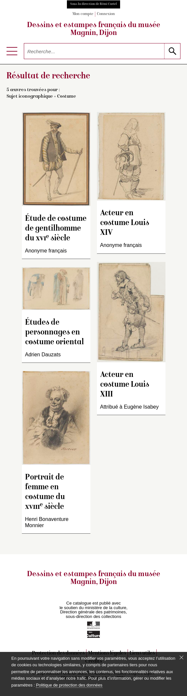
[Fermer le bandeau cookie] (181, 657)
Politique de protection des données (69, 685)
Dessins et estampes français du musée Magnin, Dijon (93, 29)
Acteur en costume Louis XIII (124, 385)
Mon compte (82, 14)
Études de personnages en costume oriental (54, 333)
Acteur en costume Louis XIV (124, 223)
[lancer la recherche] (172, 51)
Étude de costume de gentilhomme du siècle (55, 229)
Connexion (106, 14)
